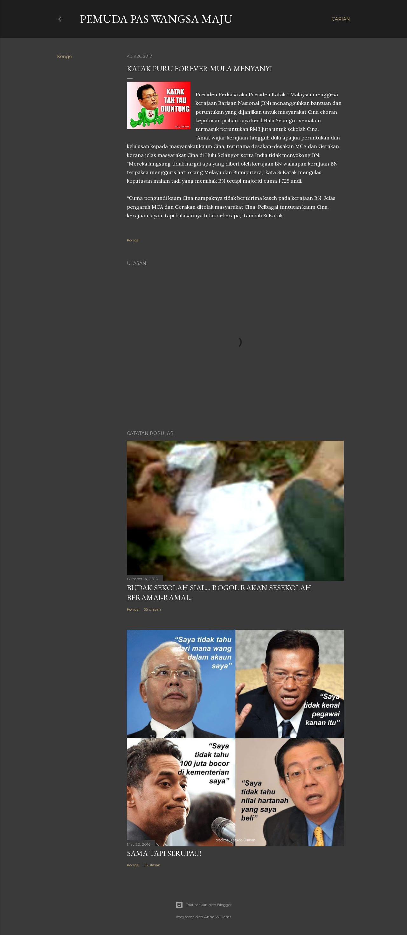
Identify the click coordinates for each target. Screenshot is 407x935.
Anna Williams (217, 916)
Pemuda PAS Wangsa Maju (156, 18)
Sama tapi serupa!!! (164, 853)
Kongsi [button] (64, 56)
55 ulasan (152, 609)
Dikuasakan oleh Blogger (204, 905)
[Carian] (341, 19)
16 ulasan (152, 865)
